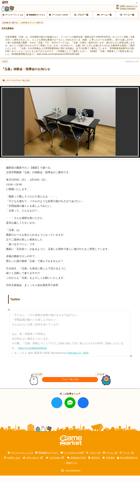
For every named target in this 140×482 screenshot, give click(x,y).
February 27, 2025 (78, 359)
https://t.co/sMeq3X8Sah (32, 354)
